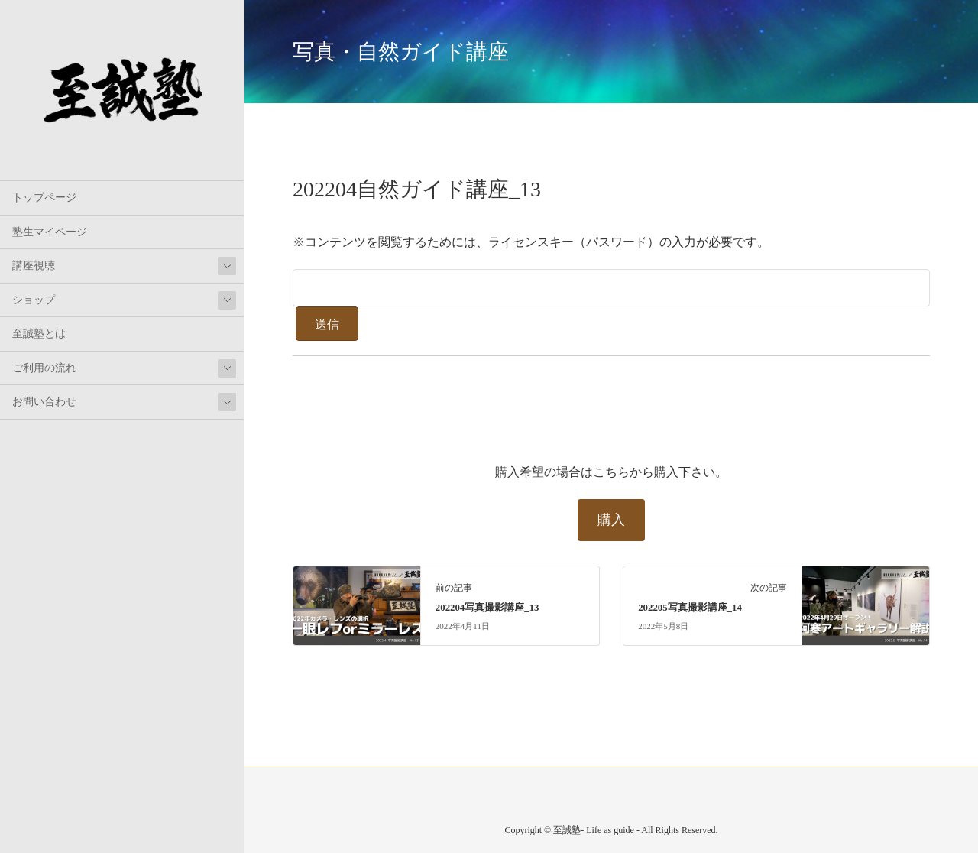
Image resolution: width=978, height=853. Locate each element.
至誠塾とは (39, 333)
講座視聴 (33, 265)
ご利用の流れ (44, 368)
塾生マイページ (49, 232)
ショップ (33, 300)
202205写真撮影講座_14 (690, 607)
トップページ (44, 197)
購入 (611, 519)
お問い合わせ (44, 401)
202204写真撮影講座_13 (487, 607)
